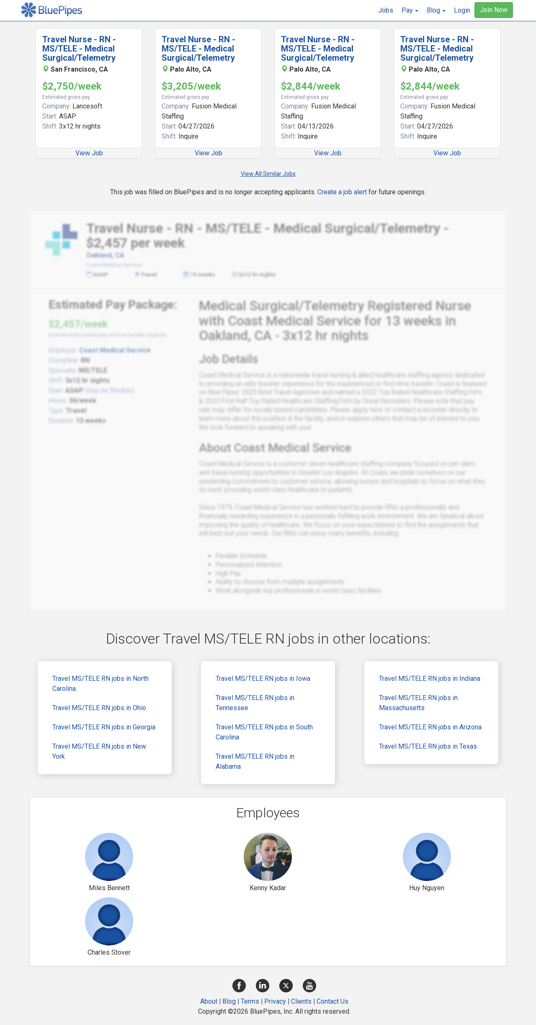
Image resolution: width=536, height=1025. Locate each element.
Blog (229, 1001)
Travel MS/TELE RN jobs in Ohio (99, 708)
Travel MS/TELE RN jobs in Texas (428, 746)
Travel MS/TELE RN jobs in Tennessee (255, 703)
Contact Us (332, 1001)
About (208, 1001)
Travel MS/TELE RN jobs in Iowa (263, 678)
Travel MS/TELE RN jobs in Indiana (429, 678)
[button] (410, 10)
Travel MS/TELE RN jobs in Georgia (103, 727)
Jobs (385, 10)
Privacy (275, 1001)
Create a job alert (342, 192)
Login (462, 10)
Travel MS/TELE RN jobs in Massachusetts (418, 703)
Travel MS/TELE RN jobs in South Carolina (264, 732)
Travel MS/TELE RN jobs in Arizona (430, 727)
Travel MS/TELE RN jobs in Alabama (255, 761)
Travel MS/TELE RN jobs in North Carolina (100, 684)
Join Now (494, 10)
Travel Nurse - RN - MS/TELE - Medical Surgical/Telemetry (79, 48)
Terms (250, 1001)
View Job (89, 153)
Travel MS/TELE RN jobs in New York (99, 751)
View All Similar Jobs (268, 173)
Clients (301, 1001)
